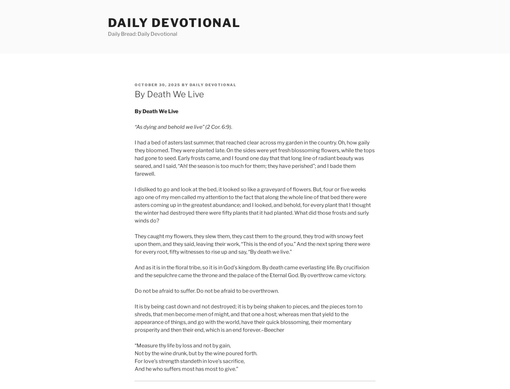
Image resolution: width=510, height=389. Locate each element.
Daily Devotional (174, 23)
